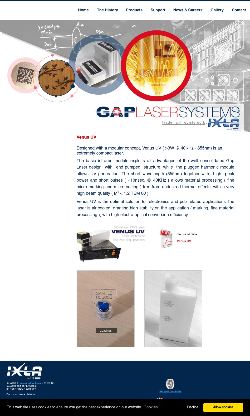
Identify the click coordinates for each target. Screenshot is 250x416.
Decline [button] (192, 407)
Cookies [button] (151, 407)
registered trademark (31, 383)
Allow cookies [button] (223, 407)
